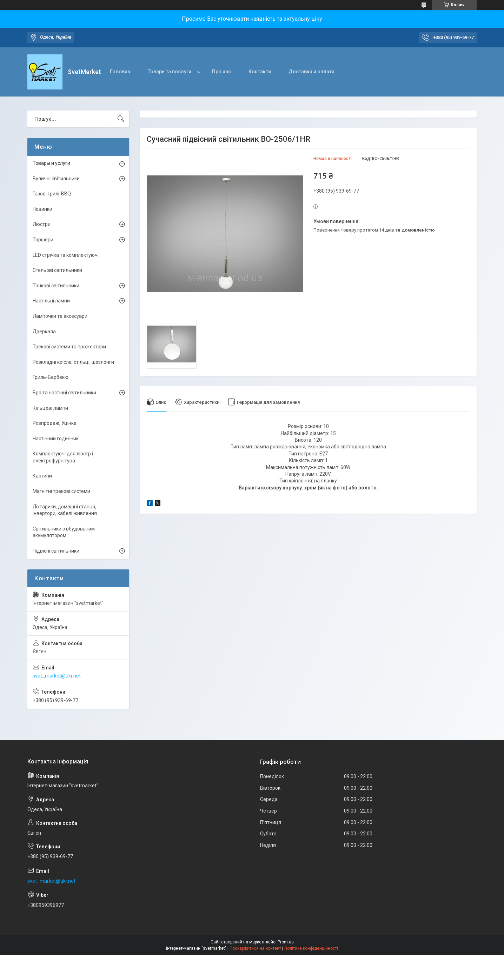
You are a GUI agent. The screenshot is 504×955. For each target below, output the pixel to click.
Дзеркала (44, 331)
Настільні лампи (51, 300)
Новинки (42, 209)
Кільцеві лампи (50, 408)
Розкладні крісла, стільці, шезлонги (73, 362)
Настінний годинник (56, 438)
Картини (42, 476)
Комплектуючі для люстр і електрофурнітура (63, 457)
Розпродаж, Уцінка (55, 423)
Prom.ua (286, 942)
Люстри (42, 224)
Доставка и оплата (311, 71)
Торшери (43, 239)
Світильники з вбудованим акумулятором (64, 532)
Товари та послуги (169, 71)
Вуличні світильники (56, 178)
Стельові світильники (57, 270)
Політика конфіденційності (311, 948)
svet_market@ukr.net (57, 676)
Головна (120, 71)
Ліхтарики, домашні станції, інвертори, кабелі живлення (65, 510)
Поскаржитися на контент (255, 948)
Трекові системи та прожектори (69, 346)
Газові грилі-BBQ (52, 193)
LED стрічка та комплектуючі (66, 255)
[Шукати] (120, 119)
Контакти (259, 71)
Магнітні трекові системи (61, 491)
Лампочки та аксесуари (60, 316)
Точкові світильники (56, 285)
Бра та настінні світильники (64, 392)
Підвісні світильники (56, 551)
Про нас (221, 71)
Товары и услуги (51, 163)
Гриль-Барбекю (50, 377)
